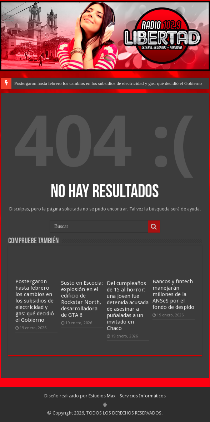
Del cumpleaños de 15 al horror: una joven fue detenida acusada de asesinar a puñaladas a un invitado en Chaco (128, 305)
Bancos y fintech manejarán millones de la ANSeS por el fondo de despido (173, 294)
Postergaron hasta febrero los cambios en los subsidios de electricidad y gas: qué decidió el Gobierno (108, 83)
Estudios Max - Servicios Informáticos (127, 395)
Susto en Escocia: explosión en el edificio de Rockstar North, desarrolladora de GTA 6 (82, 299)
